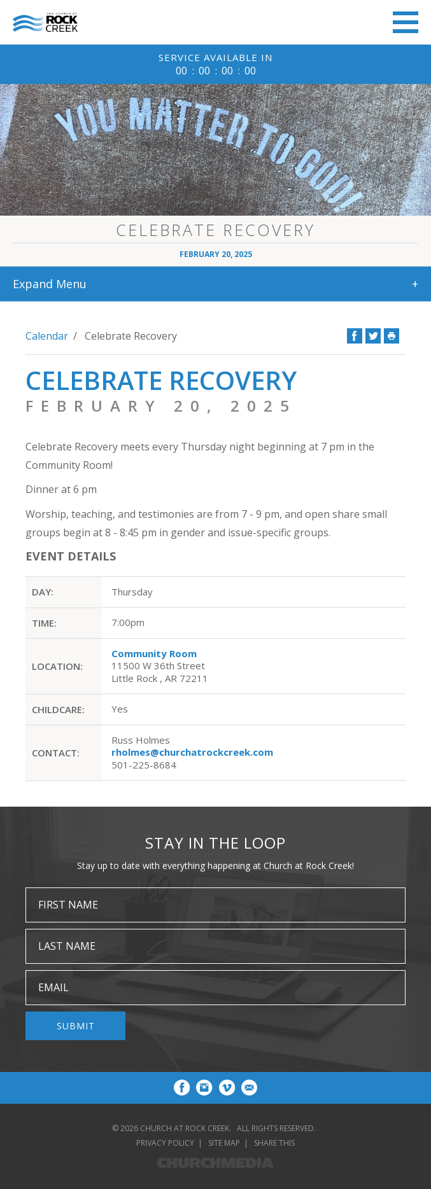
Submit (76, 1026)
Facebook (354, 336)
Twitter (373, 336)
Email (53, 987)
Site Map (224, 1142)
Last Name (66, 946)
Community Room (154, 653)
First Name (68, 905)
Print (391, 336)
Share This (274, 1142)
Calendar (46, 336)
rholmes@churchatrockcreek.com (192, 752)
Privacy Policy (165, 1142)
